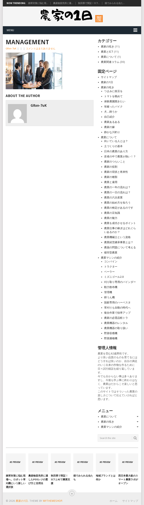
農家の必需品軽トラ (116, 317)
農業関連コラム (110, 61)
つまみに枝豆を (113, 91)
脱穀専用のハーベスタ (117, 302)
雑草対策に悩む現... (38, 3)
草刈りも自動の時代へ (117, 307)
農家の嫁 (109, 127)
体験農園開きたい (114, 101)
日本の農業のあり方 (116, 151)
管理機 (108, 292)
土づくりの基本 (113, 146)
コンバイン (110, 261)
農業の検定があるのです (118, 207)
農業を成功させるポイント (120, 223)
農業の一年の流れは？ (117, 187)
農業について (109, 56)
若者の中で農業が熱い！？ (120, 156)
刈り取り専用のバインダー (120, 281)
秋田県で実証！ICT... (89, 3)
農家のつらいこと (114, 161)
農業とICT (107, 51)
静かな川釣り (112, 132)
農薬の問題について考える (120, 247)
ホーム (114, 500)
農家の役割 (110, 166)
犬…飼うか (110, 111)
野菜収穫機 (110, 333)
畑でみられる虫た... (115, 3)
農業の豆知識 (112, 212)
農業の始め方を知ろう (117, 202)
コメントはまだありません (40, 48)
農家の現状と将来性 (116, 171)
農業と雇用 (110, 182)
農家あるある (112, 121)
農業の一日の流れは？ (117, 192)
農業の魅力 (110, 217)
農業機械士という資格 (117, 237)
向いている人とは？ (116, 141)
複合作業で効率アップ (117, 312)
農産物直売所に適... (63, 3)
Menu (10, 30)
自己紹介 (109, 116)
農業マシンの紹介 (111, 257)
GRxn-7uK (11, 48)
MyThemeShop (52, 500)
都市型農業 (110, 252)
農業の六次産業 (113, 197)
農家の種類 (110, 176)
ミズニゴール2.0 (114, 276)
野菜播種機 (110, 338)
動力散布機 (110, 287)
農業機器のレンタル (116, 322)
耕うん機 (109, 297)
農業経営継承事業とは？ (118, 242)
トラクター (110, 266)
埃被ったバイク (113, 106)
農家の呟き (107, 46)
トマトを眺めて (113, 96)
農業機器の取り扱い (116, 328)
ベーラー (109, 271)
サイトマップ (109, 77)
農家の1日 (107, 82)
